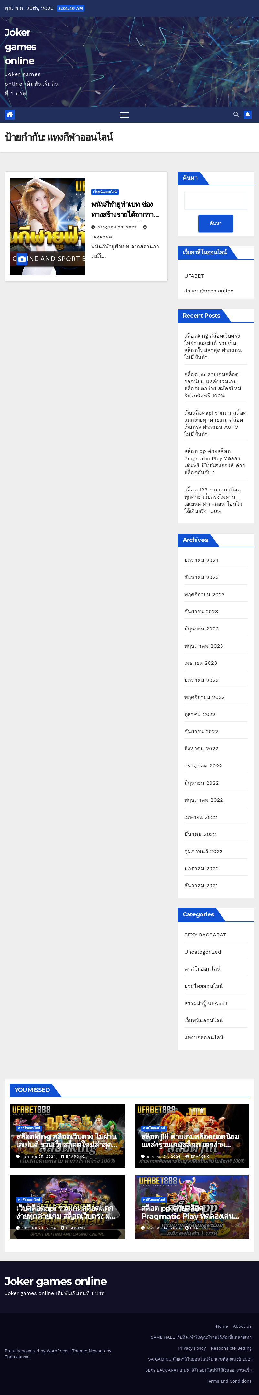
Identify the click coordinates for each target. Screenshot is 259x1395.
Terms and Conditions (229, 1381)
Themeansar (17, 1356)
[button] (236, 114)
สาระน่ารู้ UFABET (206, 1003)
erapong (73, 1157)
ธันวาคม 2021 (201, 885)
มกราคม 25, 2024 (40, 1157)
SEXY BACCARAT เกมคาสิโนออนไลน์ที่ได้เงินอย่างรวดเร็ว (198, 1370)
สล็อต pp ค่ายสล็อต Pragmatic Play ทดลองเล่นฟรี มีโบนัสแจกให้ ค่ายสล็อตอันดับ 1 (191, 1216)
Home (222, 1326)
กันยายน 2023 (201, 611)
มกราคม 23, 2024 (40, 1228)
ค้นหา (190, 178)
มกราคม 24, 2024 (164, 1157)
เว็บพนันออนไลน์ (105, 192)
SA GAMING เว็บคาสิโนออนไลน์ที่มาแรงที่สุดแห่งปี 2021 (200, 1359)
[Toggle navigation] (124, 114)
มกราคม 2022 (201, 868)
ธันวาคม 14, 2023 (164, 1228)
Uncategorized (202, 952)
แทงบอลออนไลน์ (203, 1037)
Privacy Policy (192, 1348)
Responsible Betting (231, 1348)
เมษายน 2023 (200, 663)
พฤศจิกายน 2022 (204, 697)
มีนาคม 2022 (200, 834)
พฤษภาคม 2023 (203, 646)
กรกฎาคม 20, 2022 (118, 227)
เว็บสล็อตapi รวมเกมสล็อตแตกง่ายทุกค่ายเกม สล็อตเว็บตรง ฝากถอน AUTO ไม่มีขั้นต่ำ (67, 1216)
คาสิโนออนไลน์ (202, 969)
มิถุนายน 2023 (201, 629)
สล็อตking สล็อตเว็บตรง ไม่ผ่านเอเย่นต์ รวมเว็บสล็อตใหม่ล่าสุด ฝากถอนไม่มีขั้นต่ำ (66, 1144)
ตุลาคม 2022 (199, 714)
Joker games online (20, 46)
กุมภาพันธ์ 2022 (203, 851)
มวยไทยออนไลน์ (203, 986)
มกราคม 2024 (201, 560)
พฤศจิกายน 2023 (204, 594)
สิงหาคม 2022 (201, 748)
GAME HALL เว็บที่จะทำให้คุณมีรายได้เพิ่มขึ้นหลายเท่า (201, 1337)
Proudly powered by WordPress (37, 1350)
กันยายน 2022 (201, 731)
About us (242, 1326)
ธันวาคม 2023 (201, 577)
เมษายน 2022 (200, 817)
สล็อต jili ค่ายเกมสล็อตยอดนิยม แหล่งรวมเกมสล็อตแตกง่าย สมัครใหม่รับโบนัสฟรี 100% (190, 1144)
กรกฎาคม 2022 (203, 766)
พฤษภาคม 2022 (203, 800)
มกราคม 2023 (201, 680)
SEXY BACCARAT (205, 935)
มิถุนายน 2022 (201, 783)
